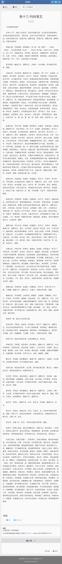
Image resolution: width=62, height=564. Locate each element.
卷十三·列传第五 (28, 7)
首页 (5, 7)
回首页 (55, 551)
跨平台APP (27, 533)
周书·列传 (18, 520)
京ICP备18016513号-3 (31, 561)
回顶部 (47, 551)
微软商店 (48, 533)
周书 (15, 7)
